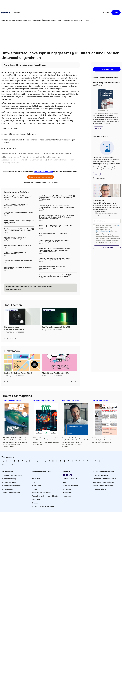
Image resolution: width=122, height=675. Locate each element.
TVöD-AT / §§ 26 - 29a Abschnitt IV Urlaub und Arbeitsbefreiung (16, 204)
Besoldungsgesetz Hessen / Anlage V (17, 245)
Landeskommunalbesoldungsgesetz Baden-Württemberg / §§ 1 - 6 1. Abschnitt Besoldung (55, 259)
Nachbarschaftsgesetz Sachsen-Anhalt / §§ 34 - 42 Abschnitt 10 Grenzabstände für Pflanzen (57, 275)
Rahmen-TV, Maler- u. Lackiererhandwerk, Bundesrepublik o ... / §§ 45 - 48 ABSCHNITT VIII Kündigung (56, 207)
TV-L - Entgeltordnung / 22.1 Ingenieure (53, 233)
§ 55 (10, 134)
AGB (118, 225)
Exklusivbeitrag (11, 310)
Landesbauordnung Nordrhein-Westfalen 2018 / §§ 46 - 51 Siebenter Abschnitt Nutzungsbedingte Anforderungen (57, 197)
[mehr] (88, 20)
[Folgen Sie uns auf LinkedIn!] (64, 475)
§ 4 (47, 159)
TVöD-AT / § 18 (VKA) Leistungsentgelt (18, 260)
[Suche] (106, 12)
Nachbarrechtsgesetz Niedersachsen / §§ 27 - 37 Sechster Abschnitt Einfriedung (19, 229)
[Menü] (17, 12)
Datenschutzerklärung (103, 231)
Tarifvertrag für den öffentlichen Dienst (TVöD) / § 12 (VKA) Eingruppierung (18, 196)
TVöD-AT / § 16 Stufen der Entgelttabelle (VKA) (18, 213)
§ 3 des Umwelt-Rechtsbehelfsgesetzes (26, 139)
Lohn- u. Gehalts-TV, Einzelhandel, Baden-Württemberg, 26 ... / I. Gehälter (54, 241)
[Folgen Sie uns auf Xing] (67, 475)
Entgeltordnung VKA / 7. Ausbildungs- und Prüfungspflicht (19, 221)
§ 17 (44, 115)
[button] (116, 12)
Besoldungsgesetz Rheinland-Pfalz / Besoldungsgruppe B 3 (52, 267)
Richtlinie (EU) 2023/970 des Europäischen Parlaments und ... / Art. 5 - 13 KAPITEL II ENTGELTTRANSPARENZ (54, 250)
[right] (75, 338)
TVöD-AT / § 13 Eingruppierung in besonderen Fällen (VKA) (16, 252)
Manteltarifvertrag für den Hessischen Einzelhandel (17, 267)
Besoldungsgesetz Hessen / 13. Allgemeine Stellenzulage (15, 237)
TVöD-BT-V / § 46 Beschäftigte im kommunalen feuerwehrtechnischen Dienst (56, 226)
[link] (4, 20)
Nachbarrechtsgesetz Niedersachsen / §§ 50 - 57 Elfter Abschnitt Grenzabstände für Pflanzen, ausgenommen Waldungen (56, 217)
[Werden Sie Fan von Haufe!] (70, 475)
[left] (72, 338)
